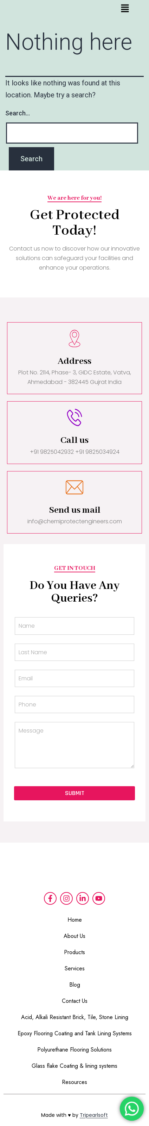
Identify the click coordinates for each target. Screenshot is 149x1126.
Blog (74, 985)
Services (75, 968)
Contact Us (75, 1001)
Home (74, 920)
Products (74, 952)
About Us (74, 936)
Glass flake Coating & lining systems (74, 1066)
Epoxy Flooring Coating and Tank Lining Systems (75, 1033)
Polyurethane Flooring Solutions (74, 1050)
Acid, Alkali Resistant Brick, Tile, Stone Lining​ (74, 1017)
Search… (17, 113)
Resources (74, 1082)
